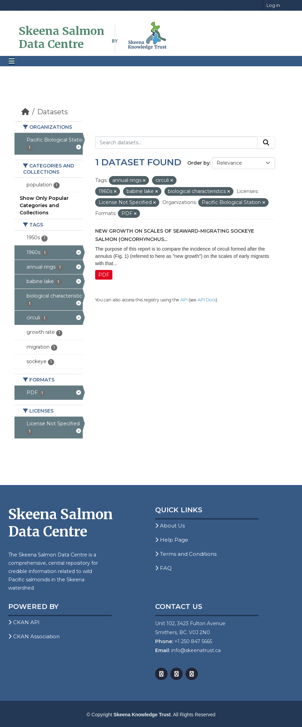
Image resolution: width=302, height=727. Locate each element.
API (184, 299)
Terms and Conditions (186, 554)
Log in (273, 5)
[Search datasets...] (176, 142)
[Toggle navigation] (11, 61)
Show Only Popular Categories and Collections (44, 205)
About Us (170, 525)
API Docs (207, 299)
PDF (103, 275)
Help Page (171, 539)
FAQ (163, 568)
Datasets (52, 112)
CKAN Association (34, 636)
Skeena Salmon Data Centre (61, 37)
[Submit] (266, 142)
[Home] (25, 112)
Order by (198, 163)
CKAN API (24, 622)
